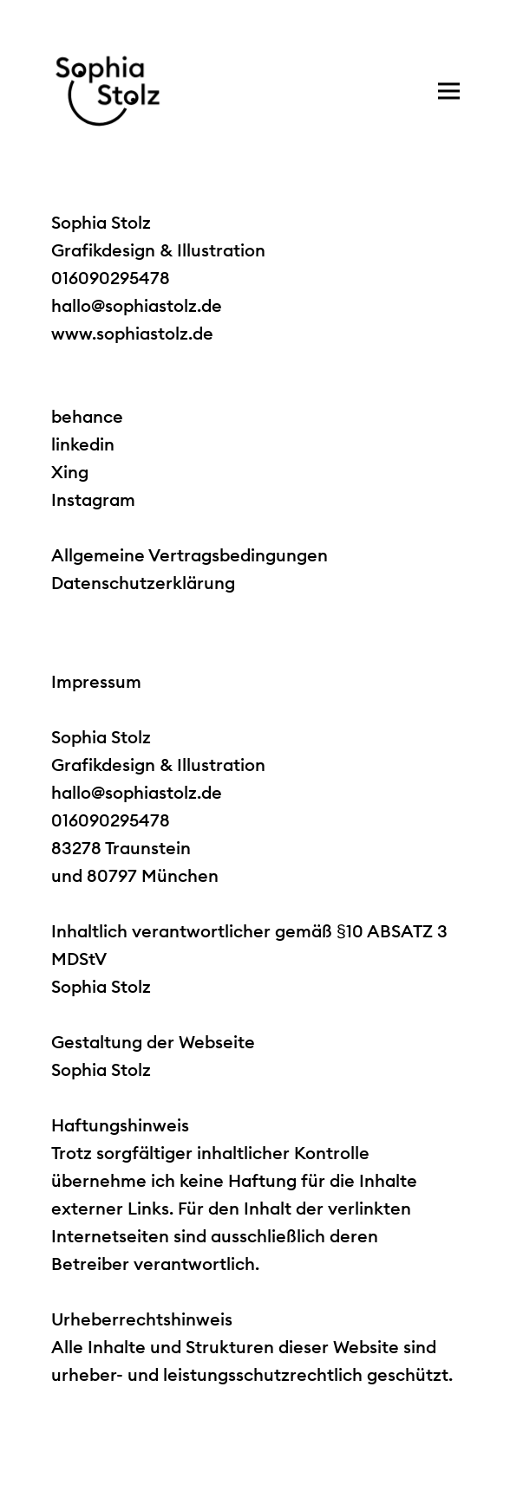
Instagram (93, 499)
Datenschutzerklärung (143, 582)
